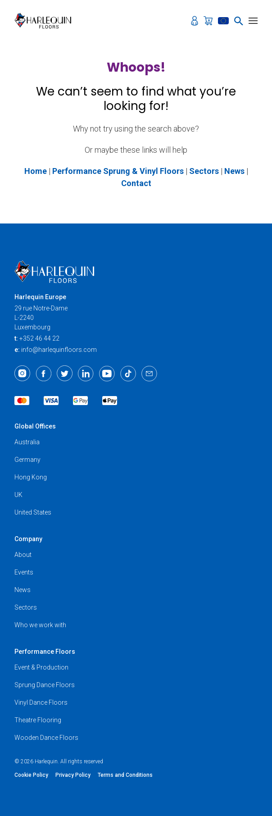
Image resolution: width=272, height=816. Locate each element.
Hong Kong (30, 477)
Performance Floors (44, 651)
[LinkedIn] (86, 373)
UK (18, 494)
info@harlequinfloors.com (59, 349)
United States (32, 512)
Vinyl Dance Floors (41, 702)
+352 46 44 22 (39, 338)
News (22, 589)
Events (23, 572)
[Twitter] (65, 373)
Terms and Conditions (125, 775)
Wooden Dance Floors (46, 737)
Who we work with (40, 625)
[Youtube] (107, 373)
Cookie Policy (31, 775)
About (23, 554)
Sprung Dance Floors (44, 684)
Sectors (25, 607)
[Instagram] (22, 373)
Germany (27, 459)
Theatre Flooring (37, 720)
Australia (27, 442)
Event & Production (41, 667)
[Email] (149, 373)
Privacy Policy (73, 775)
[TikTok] (128, 373)
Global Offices (35, 426)
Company (28, 538)
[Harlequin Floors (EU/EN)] (45, 20)
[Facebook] (43, 373)
